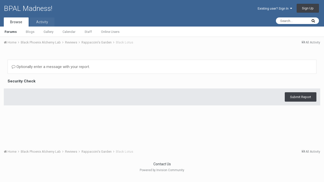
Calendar (69, 32)
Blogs (30, 32)
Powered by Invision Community (162, 170)
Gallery (48, 32)
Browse (16, 22)
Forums (11, 32)
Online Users (110, 32)
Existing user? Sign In (275, 8)
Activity (42, 22)
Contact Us (162, 164)
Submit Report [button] (300, 97)
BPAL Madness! (28, 8)
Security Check (21, 81)
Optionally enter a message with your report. (51, 66)
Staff (88, 32)
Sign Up (308, 8)
